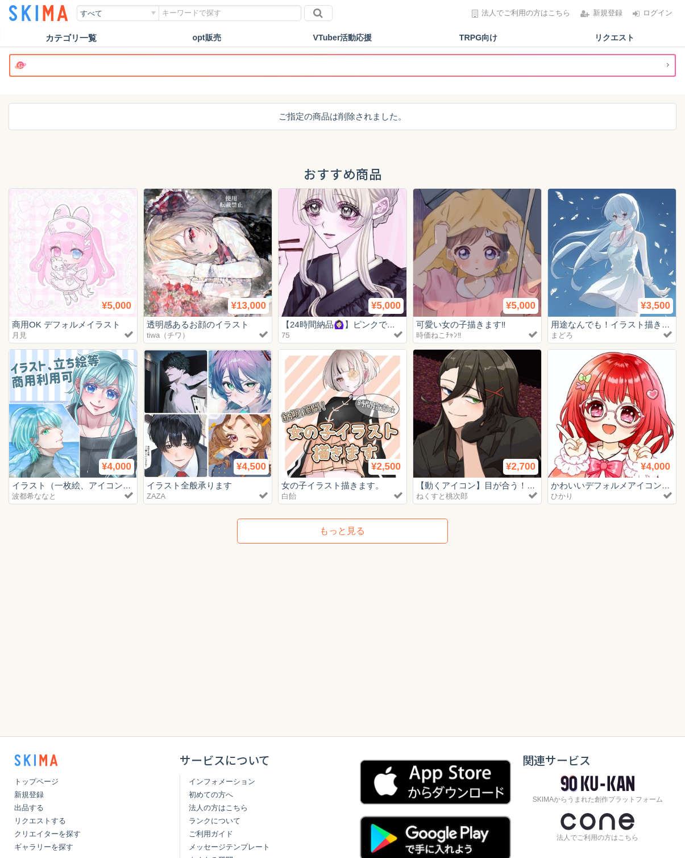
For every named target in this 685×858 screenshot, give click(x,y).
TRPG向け (478, 38)
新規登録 (29, 794)
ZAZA (156, 496)
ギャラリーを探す (43, 847)
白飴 (288, 496)
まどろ (562, 335)
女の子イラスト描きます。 (332, 485)
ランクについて (214, 820)
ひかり (562, 496)
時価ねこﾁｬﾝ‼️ (439, 335)
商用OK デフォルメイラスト (66, 324)
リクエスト (614, 38)
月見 (19, 335)
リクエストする (40, 820)
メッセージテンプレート (229, 847)
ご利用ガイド (211, 834)
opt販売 (207, 38)
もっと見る (342, 531)
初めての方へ (211, 794)
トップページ (36, 781)
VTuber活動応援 (342, 38)
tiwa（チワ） (168, 335)
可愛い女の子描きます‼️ (461, 324)
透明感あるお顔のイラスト (198, 324)
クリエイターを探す (47, 834)
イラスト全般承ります (189, 485)
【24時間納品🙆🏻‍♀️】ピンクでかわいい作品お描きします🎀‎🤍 (396, 324)
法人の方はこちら (218, 807)
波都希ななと (34, 496)
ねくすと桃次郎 (442, 496)
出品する (29, 807)
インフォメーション (222, 781)
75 (285, 335)
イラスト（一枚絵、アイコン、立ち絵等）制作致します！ (123, 485)
